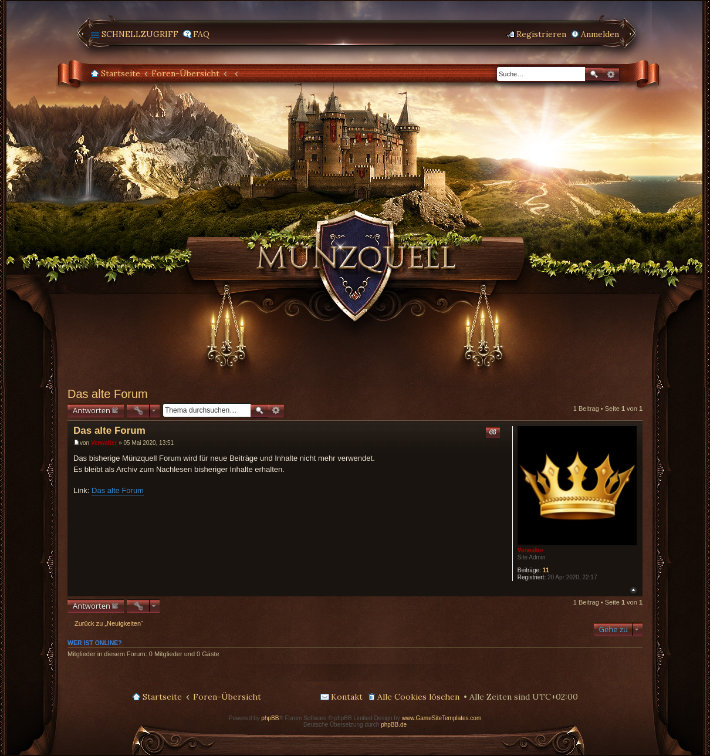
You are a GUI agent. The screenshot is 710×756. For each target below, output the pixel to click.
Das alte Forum (107, 393)
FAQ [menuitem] (201, 34)
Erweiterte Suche (611, 74)
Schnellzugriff (140, 34)
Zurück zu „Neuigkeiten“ (109, 623)
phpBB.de (394, 724)
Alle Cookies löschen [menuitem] (418, 696)
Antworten (91, 410)
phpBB (270, 718)
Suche (594, 74)
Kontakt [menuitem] (347, 696)
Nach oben (633, 590)
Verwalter (530, 550)
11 (546, 570)
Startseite (120, 73)
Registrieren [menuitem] (541, 34)
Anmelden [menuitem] (600, 34)
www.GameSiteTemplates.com (442, 718)
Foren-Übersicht (185, 73)
